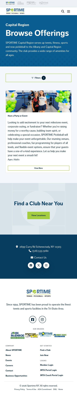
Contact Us (40, 257)
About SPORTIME (14, 350)
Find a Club (45, 350)
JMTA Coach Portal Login (51, 375)
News (8, 355)
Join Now (44, 355)
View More (38, 168)
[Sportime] (15, 11)
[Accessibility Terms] (45, 389)
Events (9, 360)
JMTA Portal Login (48, 370)
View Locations (38, 217)
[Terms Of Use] (31, 389)
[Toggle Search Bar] (63, 11)
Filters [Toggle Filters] (38, 78)
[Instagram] (46, 265)
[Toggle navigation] (69, 11)
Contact (9, 370)
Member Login (46, 365)
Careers (9, 365)
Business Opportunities (16, 376)
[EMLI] (55, 389)
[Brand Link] (10, 3)
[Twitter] (38, 265)
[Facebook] (31, 265)
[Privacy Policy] (19, 389)
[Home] (60, 389)
